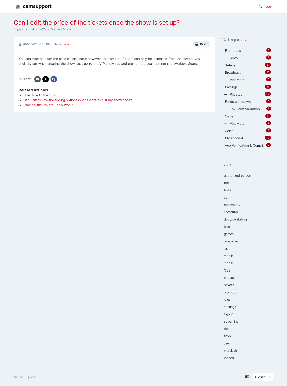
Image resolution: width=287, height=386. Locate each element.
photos (229, 278)
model (228, 263)
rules (227, 299)
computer (231, 212)
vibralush (230, 351)
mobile (229, 256)
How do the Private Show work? (48, 105)
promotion (231, 292)
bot (226, 183)
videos (229, 358)
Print (201, 44)
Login (269, 6)
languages (231, 241)
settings (230, 307)
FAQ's (42, 29)
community (232, 205)
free (227, 227)
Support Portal (24, 29)
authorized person (237, 176)
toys (227, 336)
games (229, 234)
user (227, 343)
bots (227, 190)
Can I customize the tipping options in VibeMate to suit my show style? (78, 100)
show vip (65, 44)
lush (227, 248)
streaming (231, 321)
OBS (227, 270)
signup (228, 314)
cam (227, 197)
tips (226, 329)
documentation (235, 219)
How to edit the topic (40, 95)
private (229, 285)
